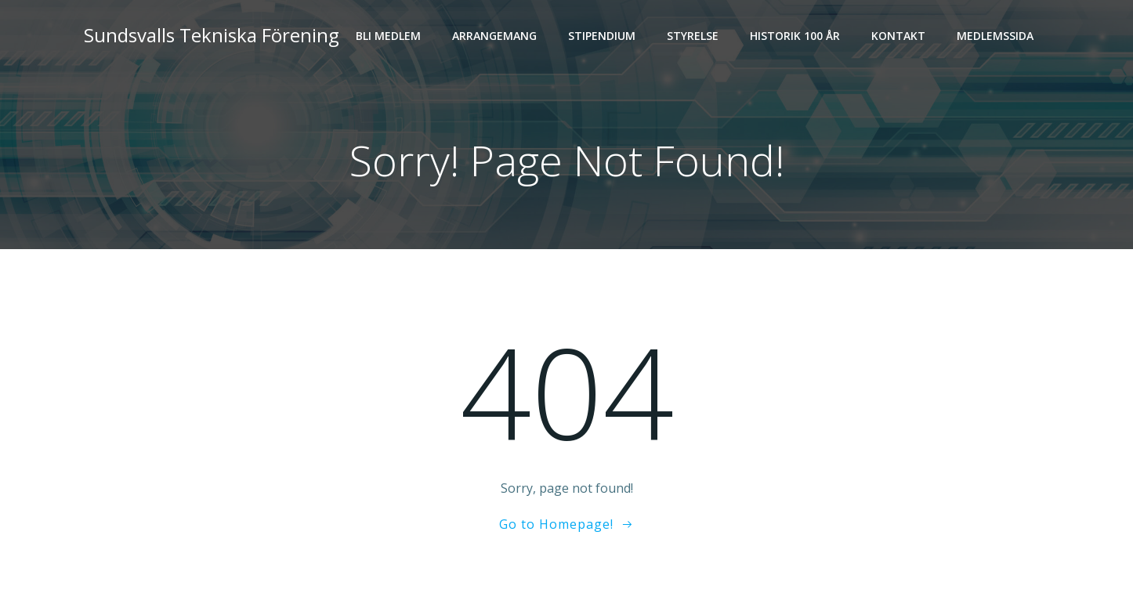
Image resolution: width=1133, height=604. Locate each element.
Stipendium (601, 35)
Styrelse (693, 35)
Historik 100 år (795, 35)
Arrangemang (494, 35)
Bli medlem (388, 35)
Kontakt (898, 35)
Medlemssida (995, 35)
